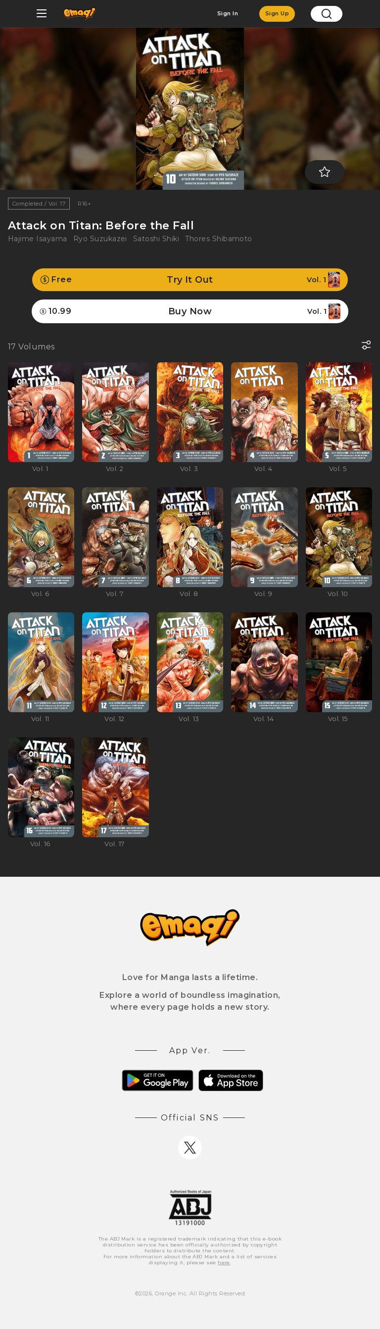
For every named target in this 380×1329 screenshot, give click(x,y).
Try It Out (190, 280)
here (224, 1262)
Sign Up (277, 13)
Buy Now (190, 311)
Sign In (227, 13)
